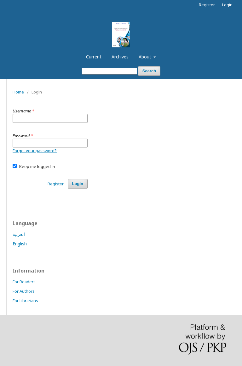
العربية (19, 234)
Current (93, 57)
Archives (120, 57)
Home (18, 92)
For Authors (24, 291)
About (146, 57)
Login (227, 5)
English (20, 244)
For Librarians (25, 300)
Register (207, 5)
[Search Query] (109, 71)
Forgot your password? (35, 150)
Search (149, 71)
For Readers (24, 282)
